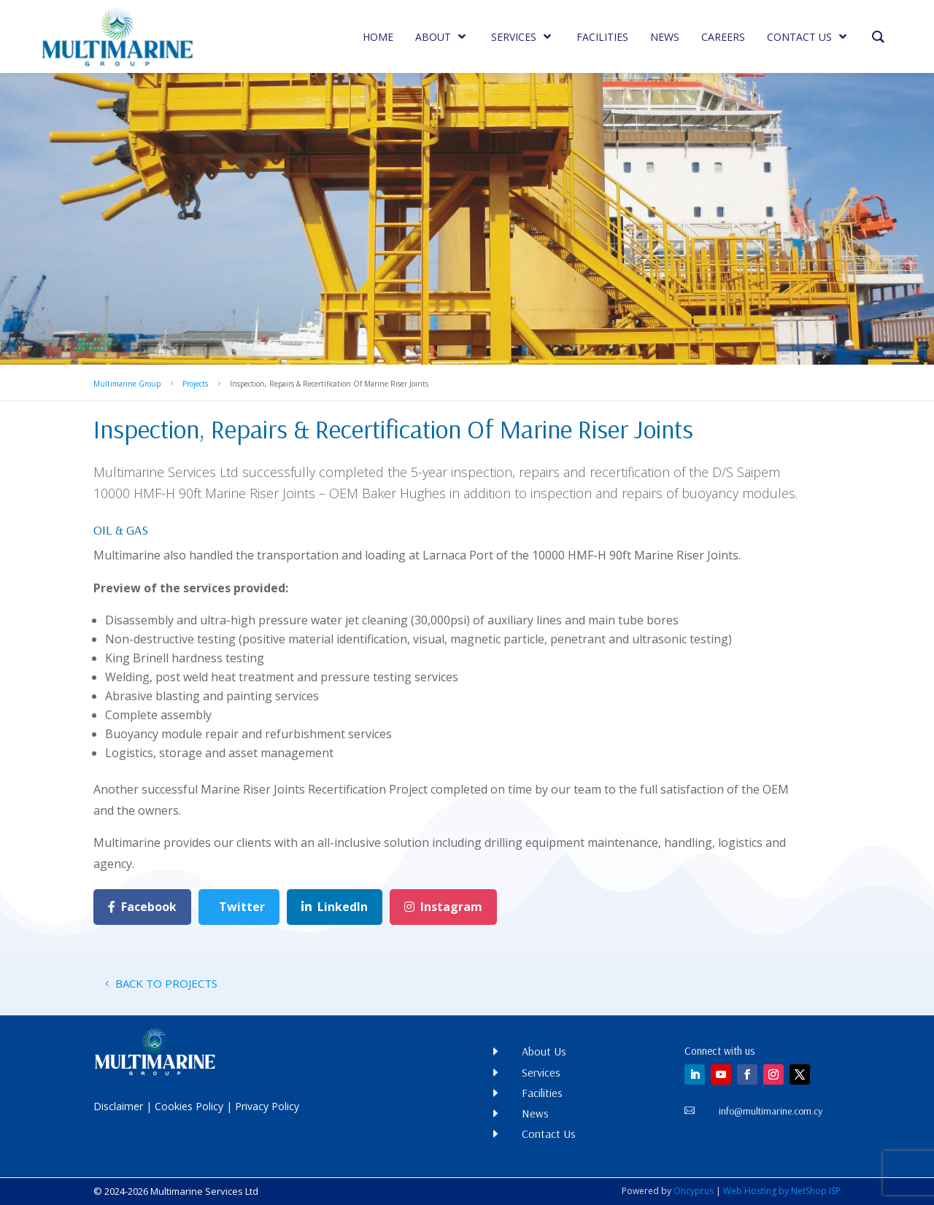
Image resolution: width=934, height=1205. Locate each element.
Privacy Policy (267, 1106)
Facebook (142, 907)
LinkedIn (334, 907)
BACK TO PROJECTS (166, 983)
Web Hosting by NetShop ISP (782, 1191)
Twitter (242, 907)
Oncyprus (694, 1191)
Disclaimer (118, 1106)
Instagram (443, 907)
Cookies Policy (189, 1106)
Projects (195, 384)
